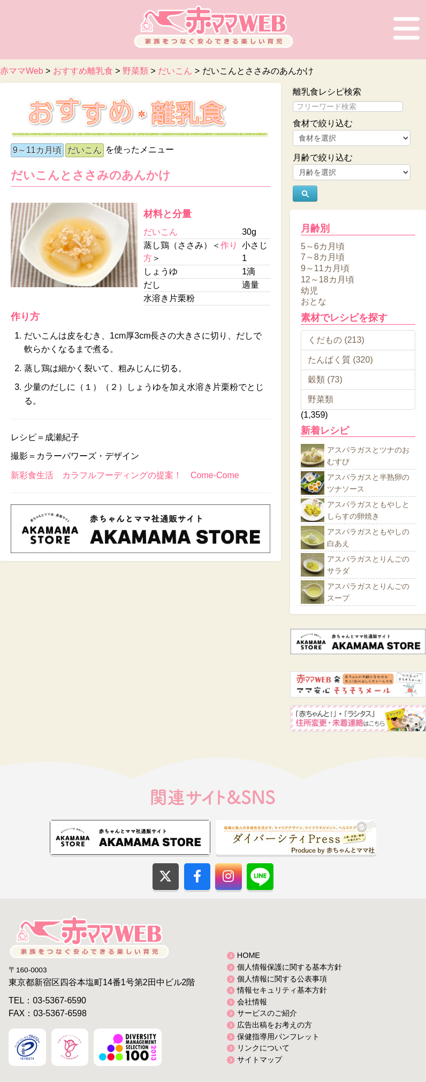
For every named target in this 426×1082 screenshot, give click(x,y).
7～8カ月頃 (323, 257)
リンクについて (263, 1047)
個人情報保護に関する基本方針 (289, 967)
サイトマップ (259, 1059)
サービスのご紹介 (267, 1013)
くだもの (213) (336, 339)
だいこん (84, 150)
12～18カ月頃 (327, 279)
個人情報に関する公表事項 (282, 978)
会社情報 (252, 1001)
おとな (313, 301)
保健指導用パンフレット (278, 1036)
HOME (248, 955)
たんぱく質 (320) (340, 359)
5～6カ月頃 (323, 245)
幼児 (309, 290)
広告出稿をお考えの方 (274, 1024)
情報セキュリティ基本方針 (282, 990)
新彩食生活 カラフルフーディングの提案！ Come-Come (125, 475)
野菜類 (320, 399)
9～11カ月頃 (37, 150)
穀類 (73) (325, 379)
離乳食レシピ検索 (327, 91)
